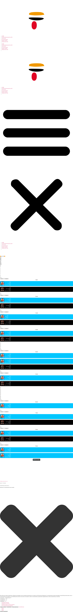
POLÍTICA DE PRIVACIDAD (18, 463)
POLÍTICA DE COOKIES (16, 466)
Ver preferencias (21, 606)
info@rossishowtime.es (4, 481)
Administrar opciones (5, 602)
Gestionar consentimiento (3, 611)
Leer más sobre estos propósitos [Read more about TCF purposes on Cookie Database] (7, 605)
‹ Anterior (1, 278)
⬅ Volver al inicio (37, 459)
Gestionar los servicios (5, 603)
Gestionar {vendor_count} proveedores (8, 604)
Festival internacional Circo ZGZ (7, 37)
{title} (3, 609)
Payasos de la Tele (5, 41)
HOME (3, 36)
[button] (36, 168)
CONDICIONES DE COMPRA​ (19, 469)
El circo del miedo (5, 39)
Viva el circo (4, 38)
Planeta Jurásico (4, 40)
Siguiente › (6, 278)
